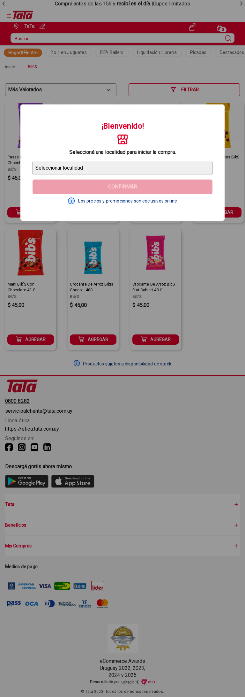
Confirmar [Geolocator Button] (122, 187)
